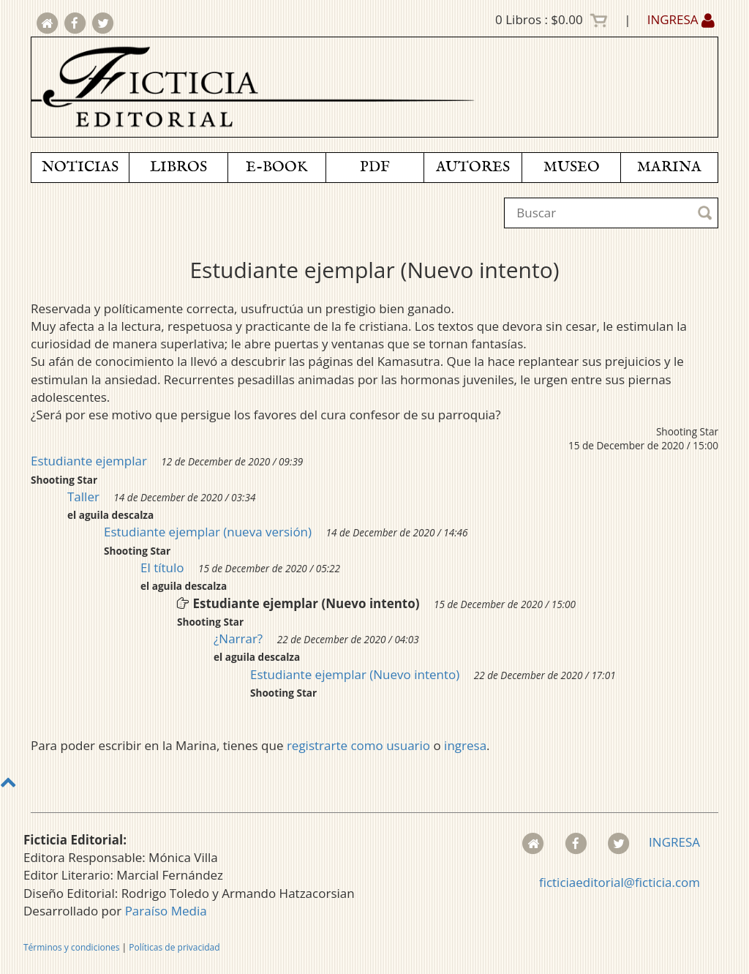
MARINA (669, 167)
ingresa (465, 745)
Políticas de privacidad (174, 947)
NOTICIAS (80, 167)
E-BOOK (276, 167)
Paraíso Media (166, 910)
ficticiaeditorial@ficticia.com (619, 882)
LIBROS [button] (178, 167)
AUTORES (473, 167)
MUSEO (571, 167)
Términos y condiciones (71, 947)
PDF (375, 167)
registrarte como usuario (358, 745)
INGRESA (681, 19)
